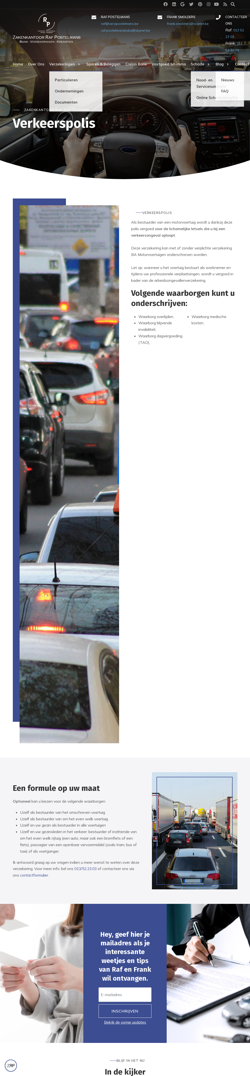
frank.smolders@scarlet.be (188, 23)
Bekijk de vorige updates (125, 1022)
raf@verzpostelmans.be (119, 23)
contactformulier (34, 875)
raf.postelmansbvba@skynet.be (125, 30)
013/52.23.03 (85, 868)
